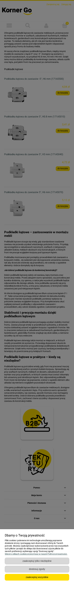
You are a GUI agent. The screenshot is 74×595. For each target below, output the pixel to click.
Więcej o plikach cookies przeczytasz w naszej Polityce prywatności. (36, 554)
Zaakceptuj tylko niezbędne (36, 561)
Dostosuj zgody (37, 569)
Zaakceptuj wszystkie (37, 577)
